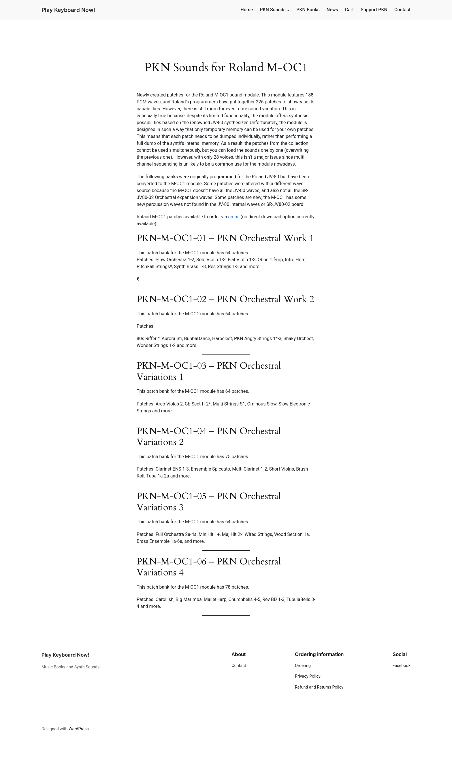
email (234, 216)
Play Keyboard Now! (68, 9)
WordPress (79, 729)
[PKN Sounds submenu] (288, 10)
